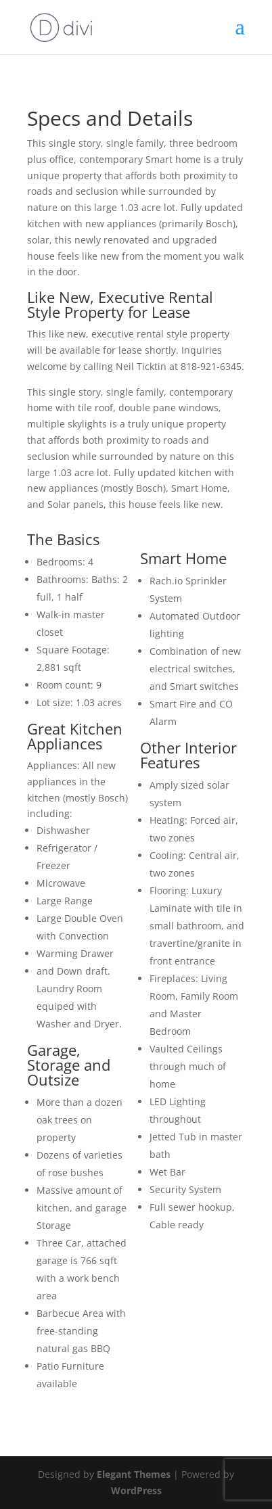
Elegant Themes (134, 1474)
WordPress (136, 1490)
